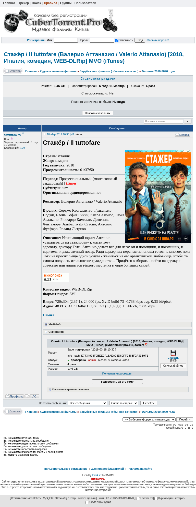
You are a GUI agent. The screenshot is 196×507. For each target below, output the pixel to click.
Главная (31, 71)
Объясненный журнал (98, 502)
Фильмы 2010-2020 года (158, 71)
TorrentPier (96, 475)
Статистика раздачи (98, 78)
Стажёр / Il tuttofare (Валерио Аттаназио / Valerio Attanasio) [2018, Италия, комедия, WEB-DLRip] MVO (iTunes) (94, 57)
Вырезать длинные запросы (169, 498)
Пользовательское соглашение (65, 468)
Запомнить (124, 40)
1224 (22, 148)
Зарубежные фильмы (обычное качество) (109, 71)
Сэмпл (48, 315)
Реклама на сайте (140, 468)
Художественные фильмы (58, 71)
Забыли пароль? (158, 40)
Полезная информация (117, 373)
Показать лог (145, 498)
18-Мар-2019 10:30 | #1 (60, 134)
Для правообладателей (107, 468)
